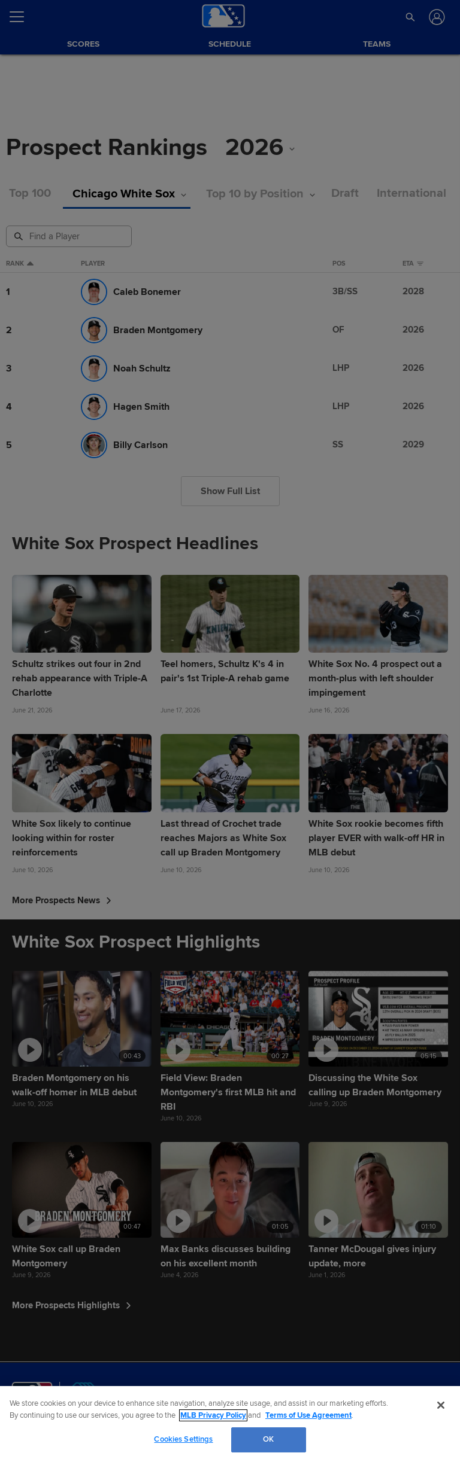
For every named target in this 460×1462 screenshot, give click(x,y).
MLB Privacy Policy (213, 1415)
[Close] (441, 1405)
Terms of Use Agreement (308, 1415)
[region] (230, 1424)
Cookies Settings (183, 1439)
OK (268, 1439)
